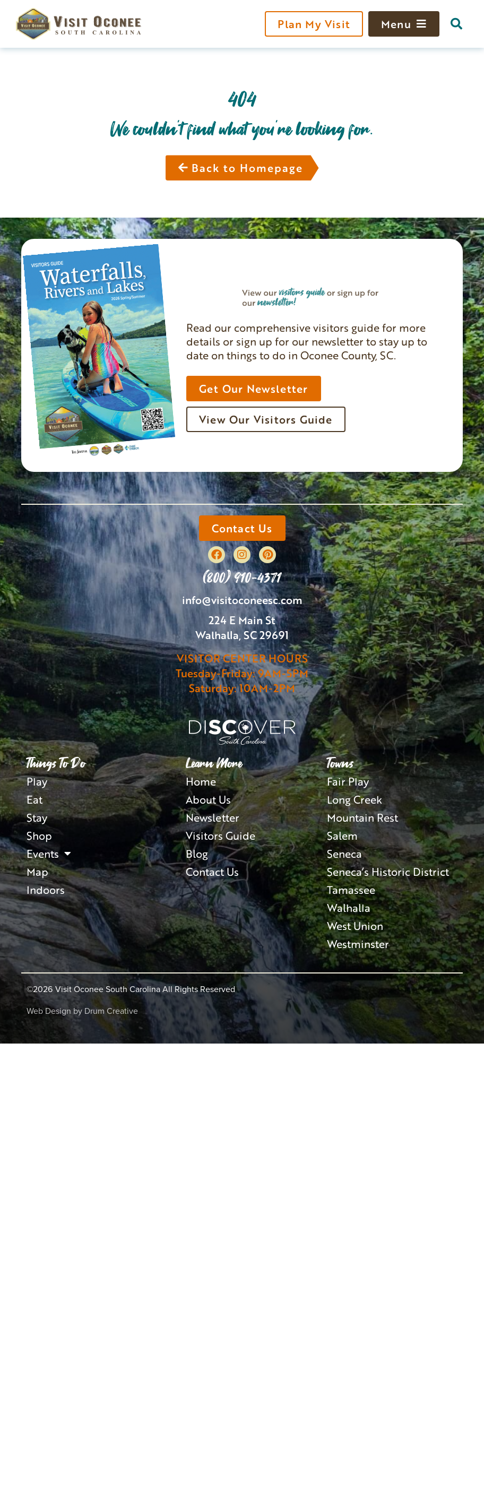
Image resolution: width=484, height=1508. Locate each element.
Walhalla (348, 907)
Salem (342, 835)
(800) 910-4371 (242, 577)
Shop (39, 835)
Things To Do (56, 763)
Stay (37, 817)
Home (201, 781)
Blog (197, 853)
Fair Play (348, 781)
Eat (34, 799)
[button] (456, 24)
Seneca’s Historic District (388, 871)
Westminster (358, 943)
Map (37, 871)
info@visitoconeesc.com (242, 599)
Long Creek (354, 799)
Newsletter (212, 817)
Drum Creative (111, 1011)
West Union (355, 925)
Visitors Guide (220, 835)
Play (37, 781)
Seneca (344, 853)
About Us (208, 799)
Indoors (46, 889)
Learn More (214, 763)
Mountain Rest (362, 817)
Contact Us (212, 871)
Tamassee (351, 889)
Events (49, 853)
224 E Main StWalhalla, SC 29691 (242, 627)
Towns (340, 763)
